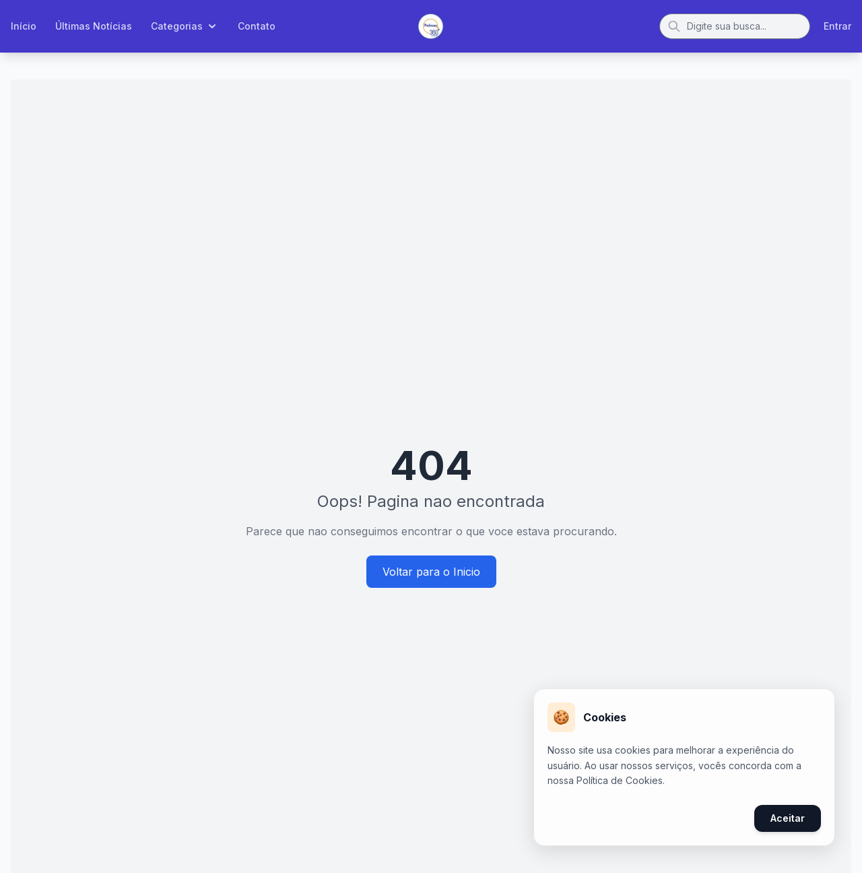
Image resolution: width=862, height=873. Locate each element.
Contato (256, 26)
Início (23, 26)
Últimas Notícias (93, 26)
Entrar (837, 26)
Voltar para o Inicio (431, 571)
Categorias (185, 26)
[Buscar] (734, 26)
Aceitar (787, 818)
